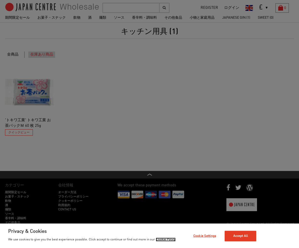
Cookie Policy (165, 239)
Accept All (240, 236)
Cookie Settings (204, 236)
